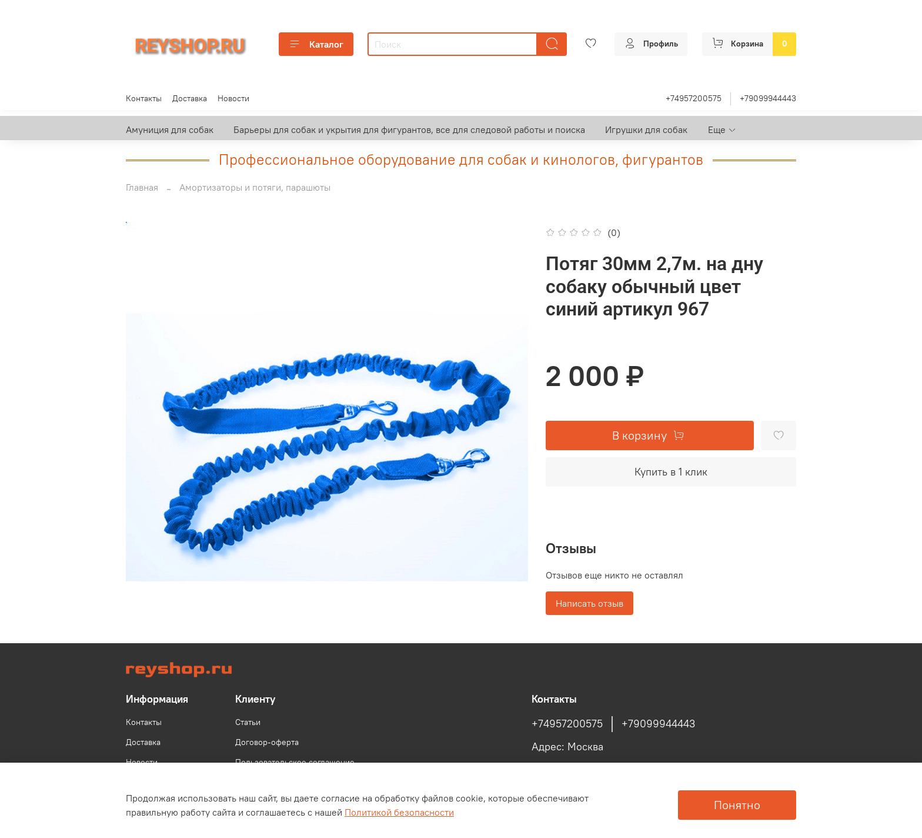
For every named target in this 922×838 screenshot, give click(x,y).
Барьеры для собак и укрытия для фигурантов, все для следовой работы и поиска (409, 129)
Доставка (189, 98)
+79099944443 (768, 98)
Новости (233, 98)
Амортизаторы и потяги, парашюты (254, 187)
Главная (142, 187)
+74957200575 (693, 98)
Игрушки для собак (646, 129)
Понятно (737, 804)
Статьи (247, 722)
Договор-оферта (267, 742)
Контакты (144, 98)
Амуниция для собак (169, 129)
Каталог (316, 44)
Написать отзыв (589, 603)
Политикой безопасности (399, 812)
